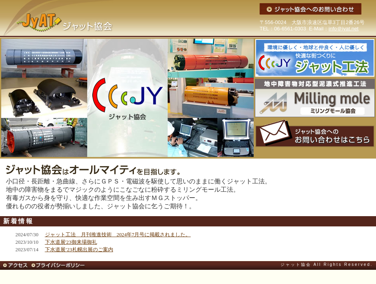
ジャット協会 (56, 18)
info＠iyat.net (344, 29)
